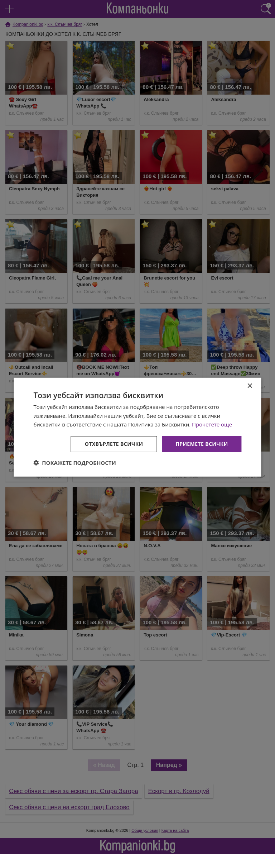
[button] (74, 462)
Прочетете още (212, 424)
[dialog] (137, 426)
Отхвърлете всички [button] (114, 443)
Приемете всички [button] (201, 443)
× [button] (249, 385)
